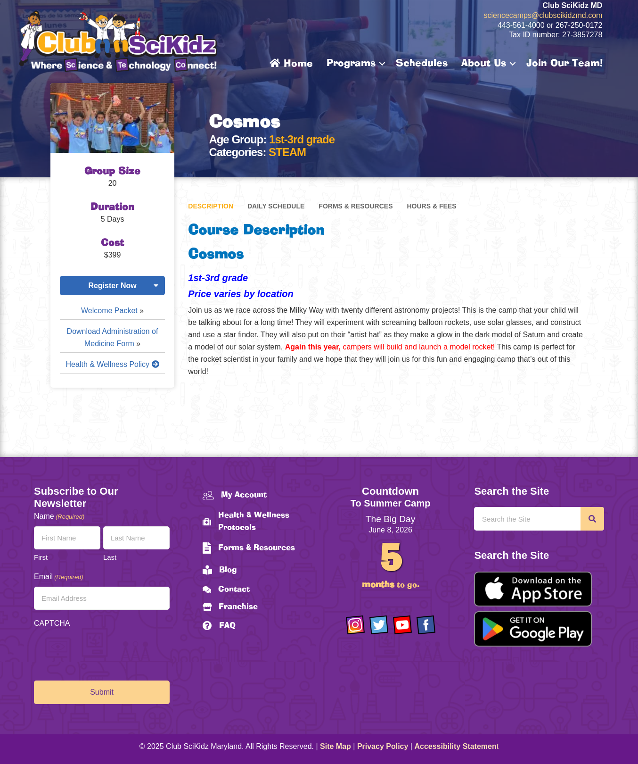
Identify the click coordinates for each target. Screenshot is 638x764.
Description (210, 206)
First (41, 557)
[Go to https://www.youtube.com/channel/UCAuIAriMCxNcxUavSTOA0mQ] (402, 624)
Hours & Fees (431, 206)
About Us (483, 63)
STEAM (287, 152)
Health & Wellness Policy (112, 364)
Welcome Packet (109, 311)
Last (109, 557)
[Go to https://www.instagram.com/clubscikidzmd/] (355, 624)
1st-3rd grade (302, 139)
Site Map (335, 746)
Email (58, 577)
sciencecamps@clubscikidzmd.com (543, 15)
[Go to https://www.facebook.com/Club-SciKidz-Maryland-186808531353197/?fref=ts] (426, 624)
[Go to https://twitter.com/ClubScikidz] (378, 624)
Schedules (422, 63)
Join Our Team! (564, 63)
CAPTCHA (52, 623)
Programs (351, 63)
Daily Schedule (275, 206)
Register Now (112, 286)
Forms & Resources (356, 206)
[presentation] (105, 651)
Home (291, 63)
